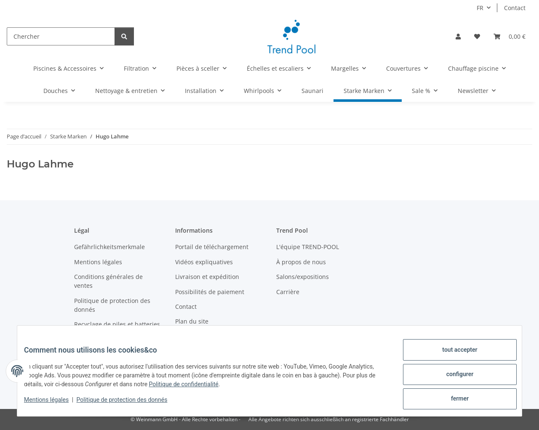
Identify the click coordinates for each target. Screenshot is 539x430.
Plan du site (191, 321)
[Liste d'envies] (477, 36)
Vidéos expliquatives (204, 262)
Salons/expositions (302, 277)
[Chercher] (61, 36)
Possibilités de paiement (209, 292)
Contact (515, 8)
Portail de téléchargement (211, 247)
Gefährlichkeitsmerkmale (109, 247)
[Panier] (509, 36)
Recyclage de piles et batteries (117, 324)
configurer (453, 378)
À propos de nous (301, 262)
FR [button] (480, 8)
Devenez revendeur (101, 339)
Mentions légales (53, 404)
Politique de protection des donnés (128, 404)
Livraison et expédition (207, 277)
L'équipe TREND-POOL (307, 247)
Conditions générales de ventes (108, 281)
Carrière (287, 292)
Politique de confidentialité (198, 388)
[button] (458, 36)
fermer (453, 400)
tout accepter (452, 356)
